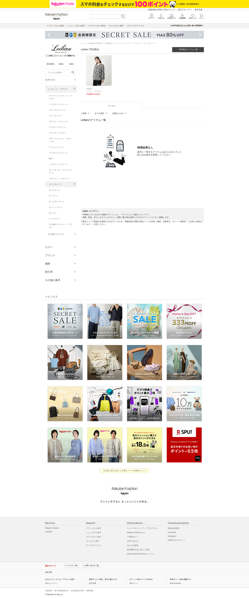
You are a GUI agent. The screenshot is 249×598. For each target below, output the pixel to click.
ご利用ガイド (132, 537)
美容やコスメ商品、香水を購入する (103, 579)
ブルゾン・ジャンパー (58, 121)
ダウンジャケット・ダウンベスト (60, 140)
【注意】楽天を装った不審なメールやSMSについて (125, 471)
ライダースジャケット (58, 153)
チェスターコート (56, 201)
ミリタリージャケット (58, 164)
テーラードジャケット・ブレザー (60, 97)
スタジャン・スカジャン (59, 178)
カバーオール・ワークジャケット (60, 171)
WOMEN (50, 64)
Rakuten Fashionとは (136, 532)
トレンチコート (55, 116)
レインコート (54, 219)
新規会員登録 (173, 528)
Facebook (172, 532)
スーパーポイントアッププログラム (142, 528)
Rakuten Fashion (96, 43)
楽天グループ (183, 10)
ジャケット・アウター (58, 89)
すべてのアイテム (93, 545)
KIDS (71, 64)
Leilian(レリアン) (112, 43)
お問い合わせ (132, 541)
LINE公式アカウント (176, 540)
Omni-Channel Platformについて (140, 554)
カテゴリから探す (93, 537)
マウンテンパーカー (57, 133)
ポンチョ (53, 213)
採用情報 (89, 591)
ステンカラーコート (57, 110)
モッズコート (54, 190)
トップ (84, 43)
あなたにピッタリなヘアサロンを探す (60, 579)
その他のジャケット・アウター (60, 225)
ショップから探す (93, 532)
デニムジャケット (56, 147)
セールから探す (92, 541)
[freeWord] (61, 72)
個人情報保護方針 (61, 591)
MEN (61, 64)
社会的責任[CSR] (77, 591)
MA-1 (51, 158)
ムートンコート (55, 207)
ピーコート (53, 196)
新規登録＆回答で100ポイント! (161, 10)
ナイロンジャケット (57, 127)
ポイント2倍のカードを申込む (141, 579)
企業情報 (48, 591)
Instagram (172, 536)
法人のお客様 (132, 545)
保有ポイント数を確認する (180, 579)
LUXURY (48, 532)
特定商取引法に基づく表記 (138, 550)
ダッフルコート (55, 184)
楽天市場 (198, 10)
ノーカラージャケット (58, 104)
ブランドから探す (93, 528)
